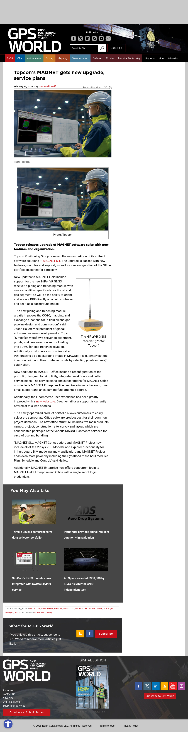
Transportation (80, 58)
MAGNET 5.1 (51, 261)
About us (8, 690)
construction (34, 608)
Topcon (18, 612)
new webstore (45, 401)
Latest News (39, 612)
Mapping (62, 58)
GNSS (10, 58)
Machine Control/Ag (129, 58)
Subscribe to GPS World (160, 696)
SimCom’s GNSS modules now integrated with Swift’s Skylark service (31, 584)
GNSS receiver (47, 608)
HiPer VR (58, 608)
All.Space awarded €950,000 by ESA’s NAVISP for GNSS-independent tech (84, 584)
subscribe (116, 47)
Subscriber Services (14, 705)
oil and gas (108, 608)
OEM (20, 58)
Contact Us (9, 694)
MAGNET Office (95, 608)
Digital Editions (11, 701)
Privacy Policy (130, 725)
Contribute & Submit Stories (26, 712)
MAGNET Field (81, 608)
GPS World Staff (47, 86)
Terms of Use (107, 725)
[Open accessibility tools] (8, 723)
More (161, 58)
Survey (49, 58)
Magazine (150, 58)
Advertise (173, 58)
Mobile (110, 58)
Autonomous (34, 58)
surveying (9, 612)
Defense (97, 58)
